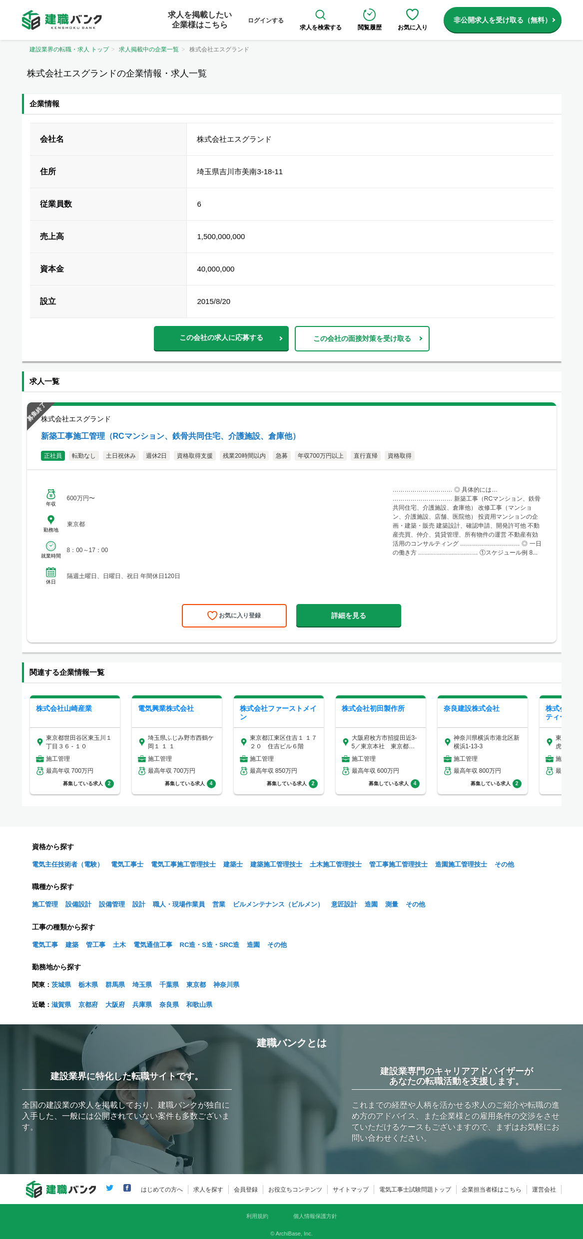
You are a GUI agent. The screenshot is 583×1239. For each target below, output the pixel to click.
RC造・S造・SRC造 (210, 944)
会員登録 (246, 1189)
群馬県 (115, 984)
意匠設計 (344, 904)
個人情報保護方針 (315, 1216)
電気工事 (45, 944)
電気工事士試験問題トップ (415, 1189)
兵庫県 (142, 1004)
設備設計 (78, 904)
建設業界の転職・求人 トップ (69, 49)
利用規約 (257, 1216)
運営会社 (544, 1189)
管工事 (95, 944)
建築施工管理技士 (276, 864)
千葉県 (169, 984)
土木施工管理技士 (336, 864)
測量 (391, 904)
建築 (71, 944)
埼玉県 (142, 984)
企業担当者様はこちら (492, 1189)
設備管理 (112, 904)
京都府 (88, 1004)
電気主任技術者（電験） (67, 864)
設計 (138, 904)
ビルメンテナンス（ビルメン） (278, 904)
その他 (504, 864)
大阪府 (115, 1004)
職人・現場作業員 (179, 904)
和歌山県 (199, 1004)
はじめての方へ (162, 1189)
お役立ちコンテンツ (295, 1189)
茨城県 (61, 984)
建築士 (233, 864)
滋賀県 (61, 1004)
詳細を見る (348, 616)
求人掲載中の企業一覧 (149, 49)
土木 (119, 944)
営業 (218, 904)
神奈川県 (226, 984)
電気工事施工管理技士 (183, 864)
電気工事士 (127, 864)
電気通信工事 (152, 944)
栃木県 (88, 984)
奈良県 (169, 1004)
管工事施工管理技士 (398, 864)
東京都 (196, 984)
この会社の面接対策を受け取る (362, 338)
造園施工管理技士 (461, 864)
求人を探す (208, 1189)
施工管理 (45, 904)
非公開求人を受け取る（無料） (503, 20)
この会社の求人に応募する (221, 337)
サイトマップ (351, 1189)
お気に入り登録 (240, 616)
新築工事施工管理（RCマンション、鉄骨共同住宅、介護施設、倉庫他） (170, 436)
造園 (371, 904)
